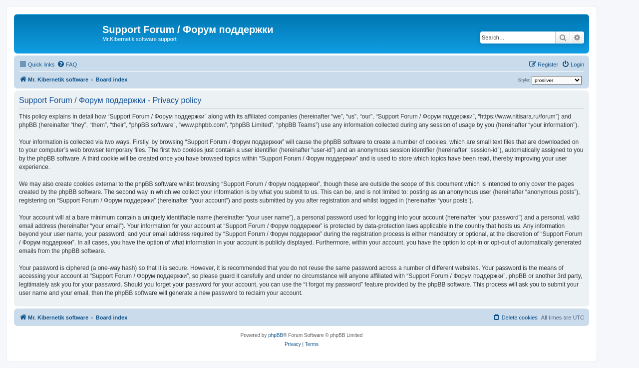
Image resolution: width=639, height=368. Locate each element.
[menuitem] (67, 64)
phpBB (275, 335)
